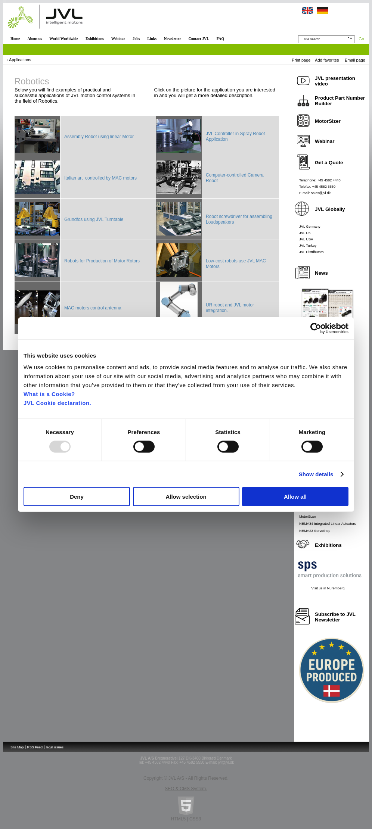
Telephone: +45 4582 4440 (320, 180)
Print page (301, 60)
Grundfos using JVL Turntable (93, 219)
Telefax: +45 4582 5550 (317, 186)
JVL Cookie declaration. (57, 403)
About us (35, 39)
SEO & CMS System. (186, 788)
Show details (316, 474)
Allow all (295, 496)
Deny (77, 496)
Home (15, 39)
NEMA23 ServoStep (314, 531)
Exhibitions (95, 39)
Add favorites (327, 60)
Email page (355, 60)
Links (152, 39)
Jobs (136, 39)
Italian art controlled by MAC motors (100, 178)
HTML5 (178, 819)
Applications (20, 59)
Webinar (118, 39)
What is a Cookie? (49, 394)
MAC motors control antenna (92, 308)
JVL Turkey (307, 245)
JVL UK (305, 233)
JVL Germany (309, 226)
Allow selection (185, 496)
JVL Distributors (311, 252)
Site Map (17, 747)
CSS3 (195, 819)
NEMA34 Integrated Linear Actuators (327, 524)
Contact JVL (199, 39)
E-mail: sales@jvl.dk (315, 193)
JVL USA (306, 239)
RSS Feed (35, 747)
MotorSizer (307, 516)
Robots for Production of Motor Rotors (102, 261)
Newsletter (172, 39)
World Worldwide (63, 39)
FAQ (220, 39)
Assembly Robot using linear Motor (99, 136)
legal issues (54, 747)
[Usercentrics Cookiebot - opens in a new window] (315, 328)
